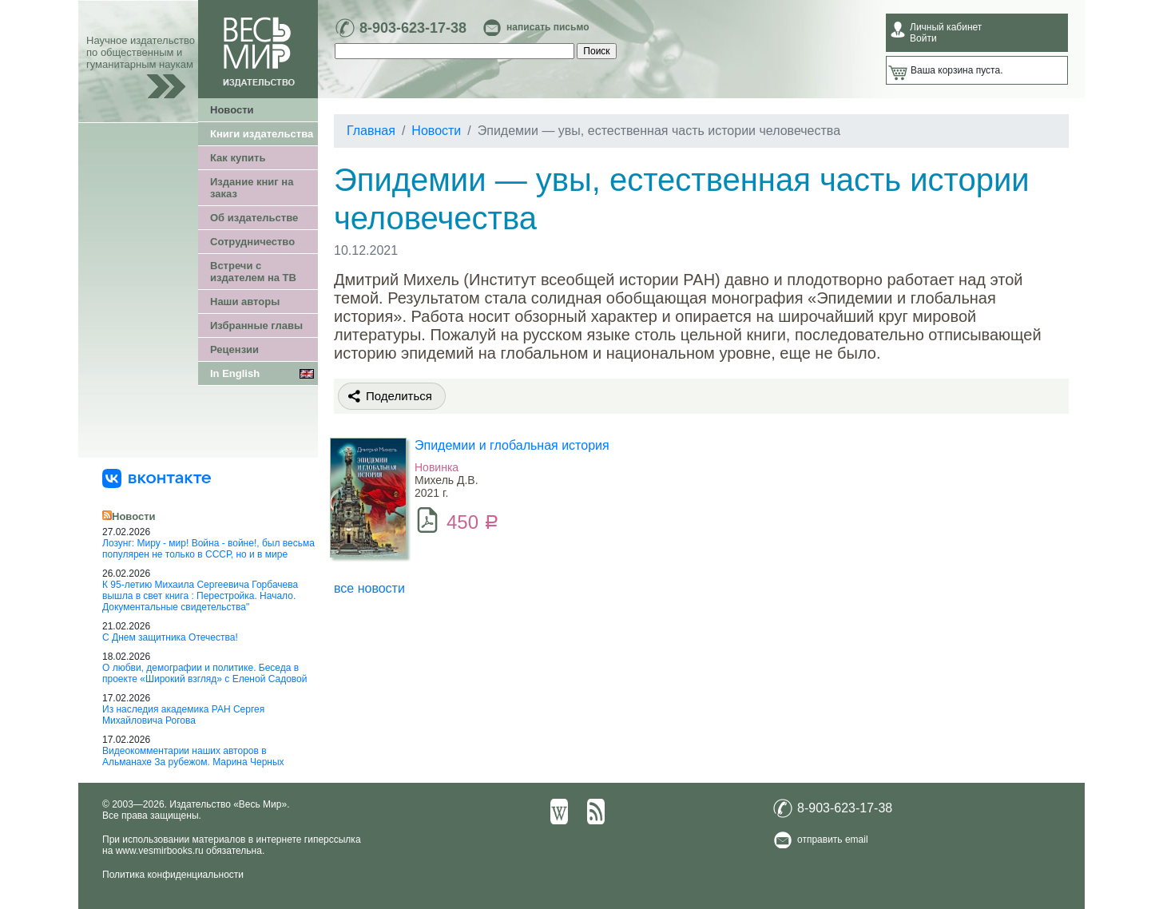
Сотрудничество (252, 242)
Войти (923, 38)
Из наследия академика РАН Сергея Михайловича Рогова (183, 715)
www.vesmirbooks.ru (160, 850)
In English (235, 373)
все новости (369, 588)
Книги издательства (261, 134)
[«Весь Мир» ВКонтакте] (156, 477)
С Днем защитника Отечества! (170, 637)
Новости (232, 110)
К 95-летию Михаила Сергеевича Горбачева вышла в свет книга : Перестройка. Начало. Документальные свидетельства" (200, 596)
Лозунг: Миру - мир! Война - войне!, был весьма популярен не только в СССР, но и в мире (208, 549)
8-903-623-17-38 (412, 28)
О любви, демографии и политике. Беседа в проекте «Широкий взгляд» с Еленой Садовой (204, 673)
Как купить (237, 158)
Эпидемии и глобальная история (512, 445)
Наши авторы (245, 302)
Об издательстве (254, 218)
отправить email (832, 839)
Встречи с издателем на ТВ (253, 272)
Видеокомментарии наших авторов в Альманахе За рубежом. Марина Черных (193, 756)
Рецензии (234, 349)
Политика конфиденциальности (173, 874)
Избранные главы (256, 325)
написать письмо (547, 27)
